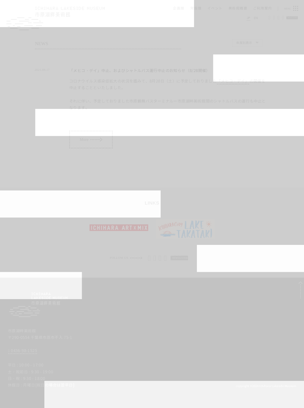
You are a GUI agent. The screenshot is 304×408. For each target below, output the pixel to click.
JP (248, 18)
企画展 (178, 8)
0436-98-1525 (22, 350)
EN (256, 18)
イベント (215, 8)
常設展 (196, 8)
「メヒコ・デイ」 (233, 81)
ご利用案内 (262, 8)
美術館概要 (237, 8)
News (46, 43)
